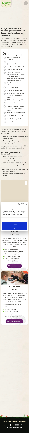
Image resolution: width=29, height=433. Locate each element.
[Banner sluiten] (26, 204)
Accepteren (14, 224)
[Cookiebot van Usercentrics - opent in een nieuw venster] (18, 204)
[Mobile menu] (26, 3)
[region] (14, 191)
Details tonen (21, 220)
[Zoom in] (26, 182)
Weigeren (14, 228)
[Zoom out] (26, 184)
